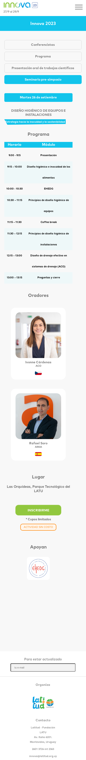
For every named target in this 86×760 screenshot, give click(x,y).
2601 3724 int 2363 (43, 749)
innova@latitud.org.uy (43, 756)
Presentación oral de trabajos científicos (43, 68)
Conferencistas (43, 44)
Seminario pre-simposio (43, 79)
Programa (43, 56)
